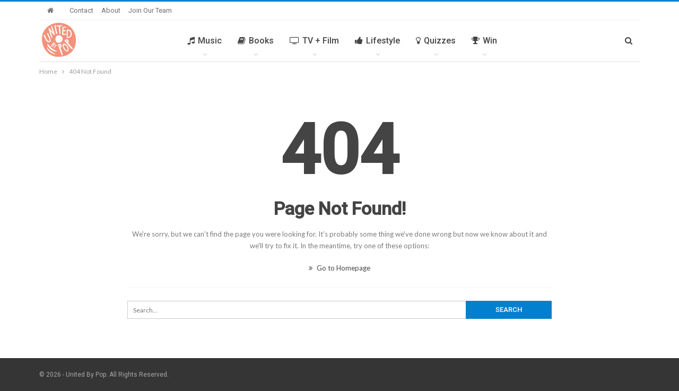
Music (204, 41)
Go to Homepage (339, 268)
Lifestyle (377, 41)
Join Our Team (150, 10)
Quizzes (436, 41)
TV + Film (314, 41)
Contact (81, 10)
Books (256, 41)
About (110, 10)
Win (484, 41)
